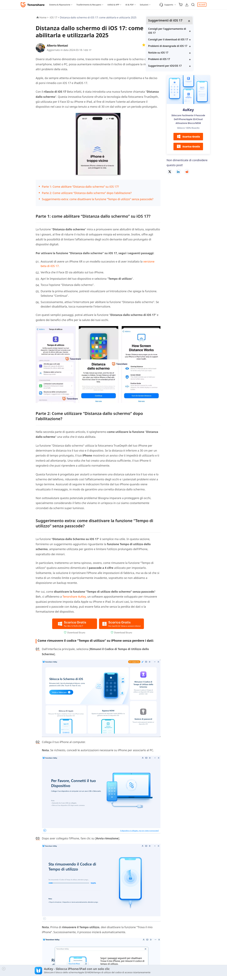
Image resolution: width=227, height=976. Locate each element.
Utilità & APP (113, 4)
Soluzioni (144, 4)
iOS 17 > (55, 17)
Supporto (166, 4)
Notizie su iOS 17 (180, 60)
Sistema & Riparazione (59, 4)
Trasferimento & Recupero (88, 4)
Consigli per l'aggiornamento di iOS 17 (187, 31)
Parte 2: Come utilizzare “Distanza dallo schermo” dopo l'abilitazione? (87, 193)
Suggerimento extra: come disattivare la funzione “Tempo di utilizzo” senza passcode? (97, 199)
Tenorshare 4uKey (74, 596)
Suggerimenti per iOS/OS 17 (186, 74)
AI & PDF (129, 4)
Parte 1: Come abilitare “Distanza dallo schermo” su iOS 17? (80, 186)
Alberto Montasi (58, 45)
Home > (44, 17)
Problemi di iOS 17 (181, 67)
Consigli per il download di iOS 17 (188, 41)
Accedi (202, 4)
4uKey (188, 118)
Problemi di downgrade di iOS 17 (187, 52)
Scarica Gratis (188, 145)
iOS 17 (88, 50)
